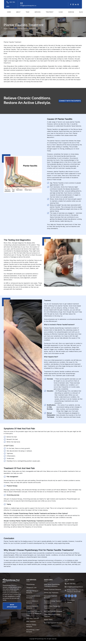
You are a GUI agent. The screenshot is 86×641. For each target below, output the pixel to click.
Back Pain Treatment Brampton (53, 611)
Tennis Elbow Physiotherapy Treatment (52, 615)
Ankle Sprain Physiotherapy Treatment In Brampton (52, 585)
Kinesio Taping (48, 619)
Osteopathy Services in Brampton (33, 597)
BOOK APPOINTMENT (12, 606)
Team (27, 12)
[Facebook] (66, 596)
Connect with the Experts (70, 101)
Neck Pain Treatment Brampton (53, 623)
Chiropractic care (31, 587)
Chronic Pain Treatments (51, 592)
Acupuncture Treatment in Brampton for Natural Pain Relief (34, 613)
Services (37, 12)
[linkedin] (76, 4)
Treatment (49, 12)
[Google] (75, 596)
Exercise (71, 12)
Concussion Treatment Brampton (50, 597)
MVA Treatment (31, 621)
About (18, 12)
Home (9, 12)
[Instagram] (73, 4)
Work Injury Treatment (32, 618)
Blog (81, 12)
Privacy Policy (71, 600)
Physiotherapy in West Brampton (32, 630)
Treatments (13, 28)
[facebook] (71, 4)
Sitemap (69, 602)
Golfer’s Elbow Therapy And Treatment (52, 607)
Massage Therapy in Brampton (32, 592)
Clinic (61, 12)
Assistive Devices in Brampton (32, 607)
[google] (78, 4)
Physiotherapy (30, 584)
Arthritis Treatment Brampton (52, 589)
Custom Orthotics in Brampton (32, 602)
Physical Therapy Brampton (31, 625)
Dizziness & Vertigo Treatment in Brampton (53, 602)
